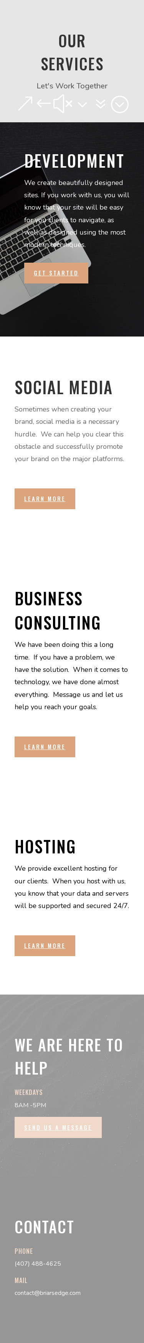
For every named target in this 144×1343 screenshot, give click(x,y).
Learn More (45, 498)
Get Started (56, 272)
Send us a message (58, 1127)
